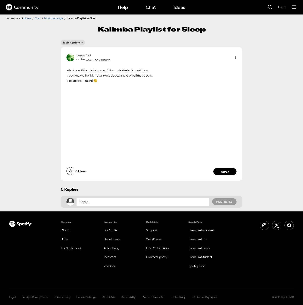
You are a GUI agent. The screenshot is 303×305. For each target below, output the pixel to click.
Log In (282, 7)
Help (123, 7)
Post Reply (224, 202)
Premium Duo (197, 239)
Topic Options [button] (72, 42)
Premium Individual (201, 230)
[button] (235, 57)
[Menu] (294, 7)
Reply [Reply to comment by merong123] (225, 172)
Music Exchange (53, 18)
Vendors (109, 266)
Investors (110, 257)
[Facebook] (289, 225)
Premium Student (200, 257)
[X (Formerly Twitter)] (276, 225)
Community (22, 7)
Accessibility (128, 297)
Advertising (111, 248)
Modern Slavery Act (153, 297)
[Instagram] (264, 225)
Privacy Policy (62, 297)
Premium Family (199, 248)
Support (151, 230)
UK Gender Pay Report (205, 297)
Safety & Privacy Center (35, 297)
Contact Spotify (156, 257)
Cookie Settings (86, 297)
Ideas (179, 7)
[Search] (270, 7)
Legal (12, 297)
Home (27, 18)
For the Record (71, 248)
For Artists (110, 230)
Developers (112, 239)
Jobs (64, 239)
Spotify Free (196, 266)
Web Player (154, 239)
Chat (151, 7)
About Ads (108, 297)
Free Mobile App (157, 248)
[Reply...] (143, 202)
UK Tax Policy (178, 297)
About (65, 230)
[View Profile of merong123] (83, 55)
